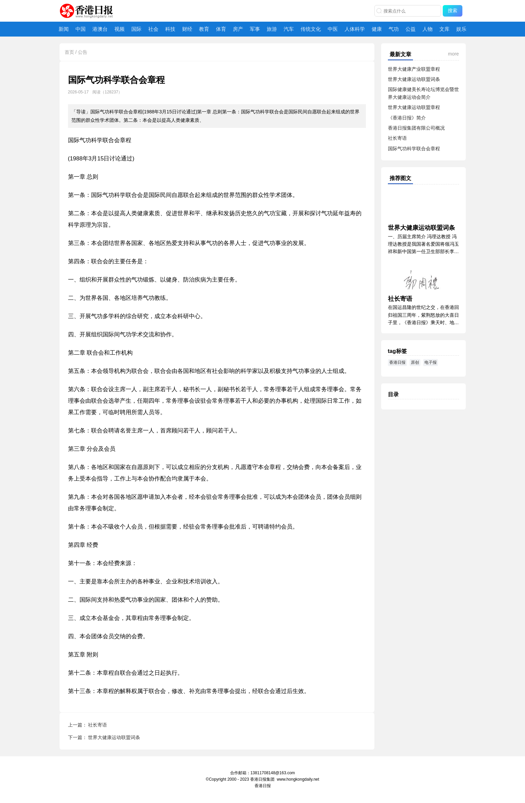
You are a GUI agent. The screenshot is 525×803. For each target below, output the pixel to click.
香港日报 (87, 11)
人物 (427, 29)
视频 (119, 29)
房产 (238, 29)
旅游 (272, 29)
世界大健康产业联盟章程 (414, 69)
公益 (411, 29)
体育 (221, 29)
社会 (153, 29)
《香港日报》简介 (407, 117)
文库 (444, 29)
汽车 (289, 29)
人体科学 (355, 29)
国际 (136, 29)
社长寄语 (97, 725)
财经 (187, 29)
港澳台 (100, 29)
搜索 (452, 10)
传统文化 (311, 29)
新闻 (64, 29)
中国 (80, 29)
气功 (394, 29)
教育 (204, 29)
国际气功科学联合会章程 (414, 148)
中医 (333, 29)
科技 (170, 29)
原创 (415, 362)
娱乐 (461, 29)
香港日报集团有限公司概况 (416, 128)
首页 (69, 52)
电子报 (430, 362)
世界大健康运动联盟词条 (114, 737)
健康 (377, 29)
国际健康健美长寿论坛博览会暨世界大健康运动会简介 (423, 93)
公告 (82, 52)
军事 (255, 29)
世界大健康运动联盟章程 (414, 107)
